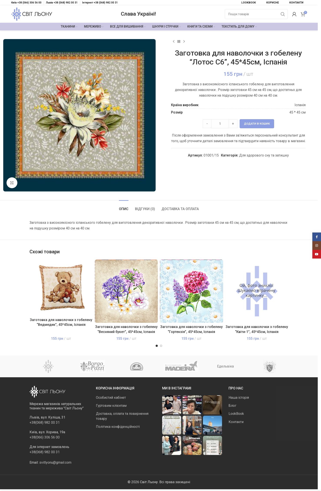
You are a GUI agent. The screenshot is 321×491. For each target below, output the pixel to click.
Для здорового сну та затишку (264, 155)
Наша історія (239, 397)
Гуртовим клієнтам (111, 406)
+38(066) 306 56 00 (45, 437)
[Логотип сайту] (31, 14)
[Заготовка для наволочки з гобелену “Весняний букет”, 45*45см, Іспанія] (126, 291)
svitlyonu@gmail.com (55, 462)
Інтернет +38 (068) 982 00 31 (100, 2)
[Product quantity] (220, 123)
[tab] (123, 206)
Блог (232, 406)
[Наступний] (184, 41)
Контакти (236, 422)
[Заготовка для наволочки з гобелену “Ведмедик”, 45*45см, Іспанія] (61, 288)
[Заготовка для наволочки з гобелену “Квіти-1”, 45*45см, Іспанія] (256, 291)
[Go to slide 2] (161, 346)
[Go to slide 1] (157, 346)
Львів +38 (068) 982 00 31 (62, 2)
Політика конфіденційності (118, 427)
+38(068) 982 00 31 (45, 422)
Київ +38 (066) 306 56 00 (26, 2)
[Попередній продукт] (173, 41)
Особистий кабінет (111, 397)
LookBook (236, 414)
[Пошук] (256, 14)
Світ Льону (149, 482)
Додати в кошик (257, 123)
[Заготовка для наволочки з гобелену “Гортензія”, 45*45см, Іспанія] (191, 291)
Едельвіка (225, 366)
